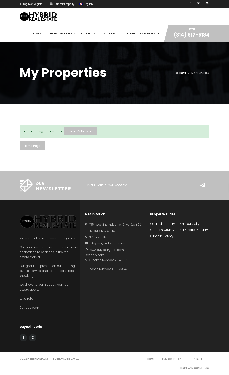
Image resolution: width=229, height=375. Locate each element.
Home (182, 73)
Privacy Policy (172, 359)
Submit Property (62, 4)
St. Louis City (189, 224)
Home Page (32, 146)
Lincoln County (161, 236)
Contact (196, 359)
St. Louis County (162, 224)
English (86, 4)
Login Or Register (81, 131)
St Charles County (194, 230)
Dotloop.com (30, 307)
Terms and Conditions (194, 368)
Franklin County (162, 230)
